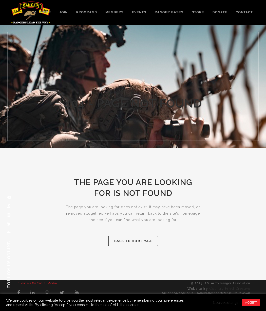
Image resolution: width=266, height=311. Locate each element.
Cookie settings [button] (225, 302)
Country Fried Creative (229, 288)
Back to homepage (133, 241)
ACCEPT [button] (251, 302)
